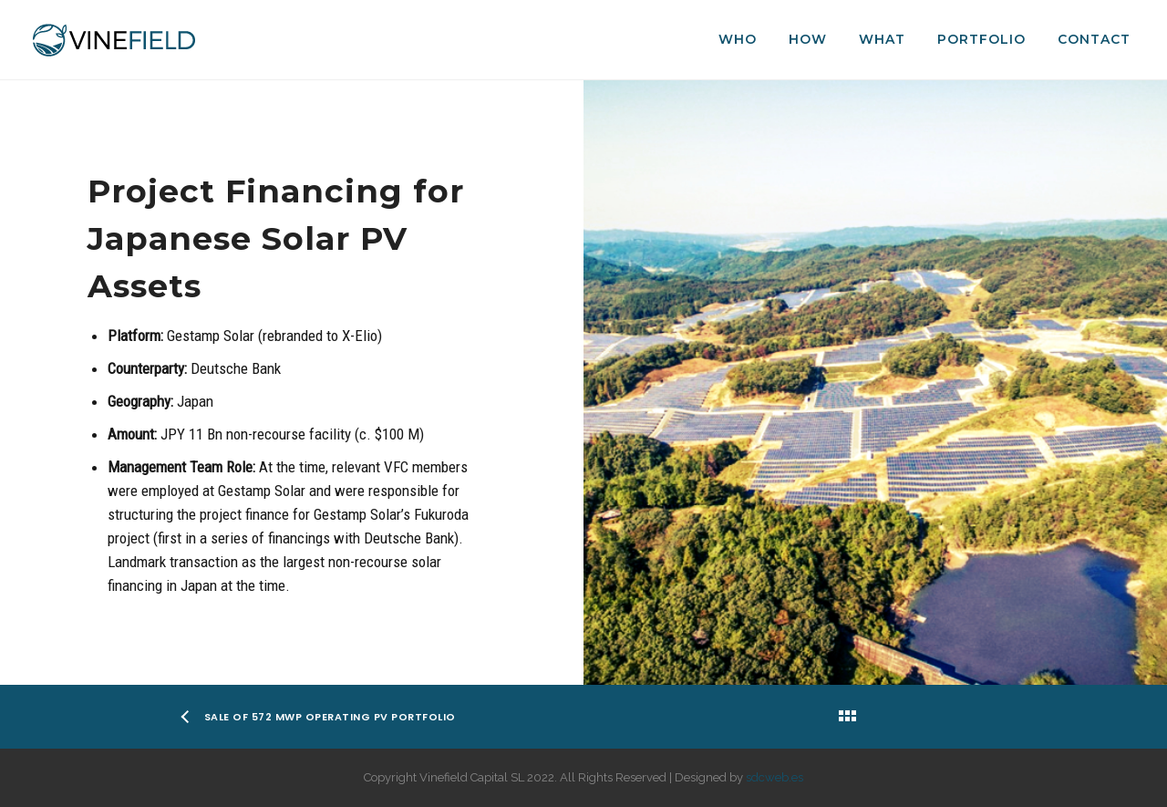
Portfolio (981, 39)
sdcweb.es (774, 777)
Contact (1094, 39)
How (808, 39)
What (882, 39)
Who (737, 39)
